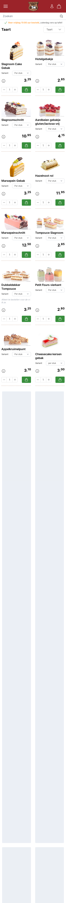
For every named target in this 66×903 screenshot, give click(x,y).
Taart (54, 29)
